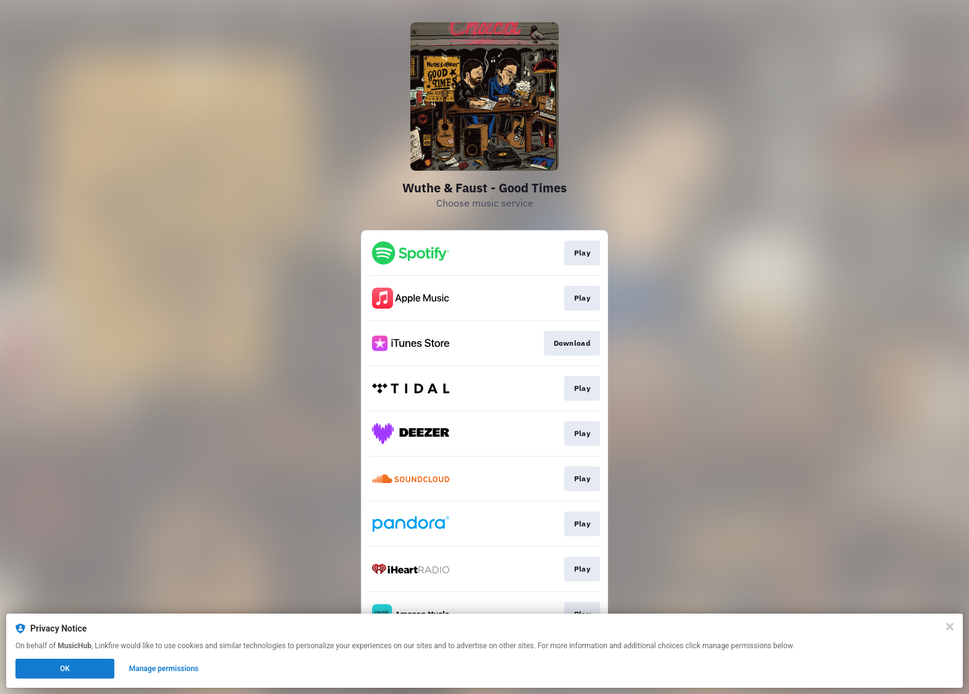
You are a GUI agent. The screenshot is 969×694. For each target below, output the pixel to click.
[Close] (950, 626)
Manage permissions (164, 668)
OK (65, 668)
